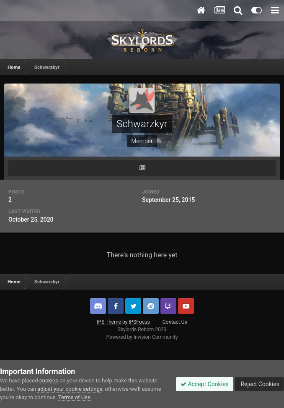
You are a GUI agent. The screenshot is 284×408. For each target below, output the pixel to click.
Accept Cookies (205, 384)
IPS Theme (109, 322)
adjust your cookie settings (69, 389)
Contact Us (175, 322)
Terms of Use (74, 397)
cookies (48, 380)
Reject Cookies (259, 384)
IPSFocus (139, 322)
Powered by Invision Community (142, 337)
